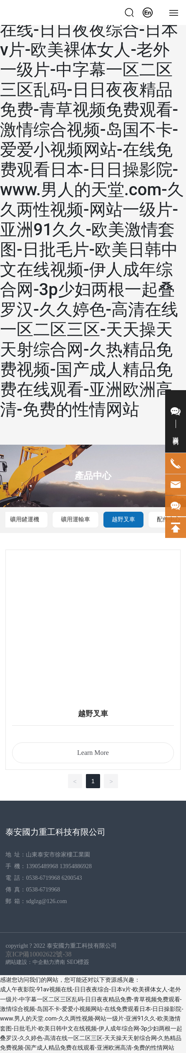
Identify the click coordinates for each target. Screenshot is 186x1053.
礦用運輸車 (75, 519)
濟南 (59, 962)
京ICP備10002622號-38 (38, 954)
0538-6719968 (43, 878)
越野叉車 (123, 519)
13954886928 (76, 866)
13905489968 (42, 866)
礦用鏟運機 (24, 519)
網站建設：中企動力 (29, 962)
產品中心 (93, 475)
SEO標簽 (78, 962)
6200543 (73, 878)
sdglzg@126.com (46, 901)
